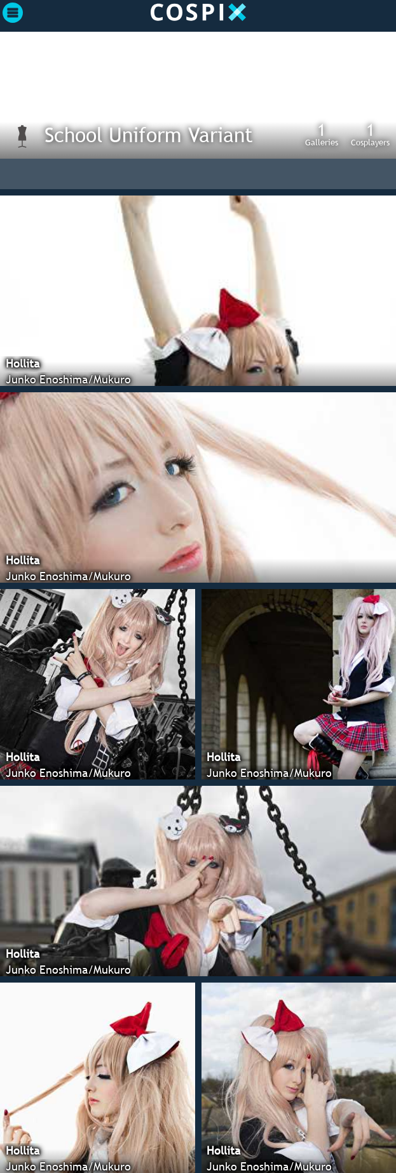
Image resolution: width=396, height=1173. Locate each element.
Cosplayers (370, 134)
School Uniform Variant (148, 134)
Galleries (321, 134)
